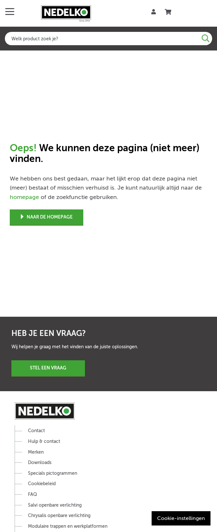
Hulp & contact (44, 441)
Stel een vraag (48, 367)
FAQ (32, 494)
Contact (36, 430)
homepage (24, 197)
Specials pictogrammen (52, 473)
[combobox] (108, 38)
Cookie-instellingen (181, 518)
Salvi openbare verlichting (55, 505)
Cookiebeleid (42, 483)
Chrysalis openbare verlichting (59, 515)
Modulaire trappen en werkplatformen (67, 526)
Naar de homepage (47, 217)
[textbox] (108, 38)
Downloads (39, 462)
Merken (36, 452)
